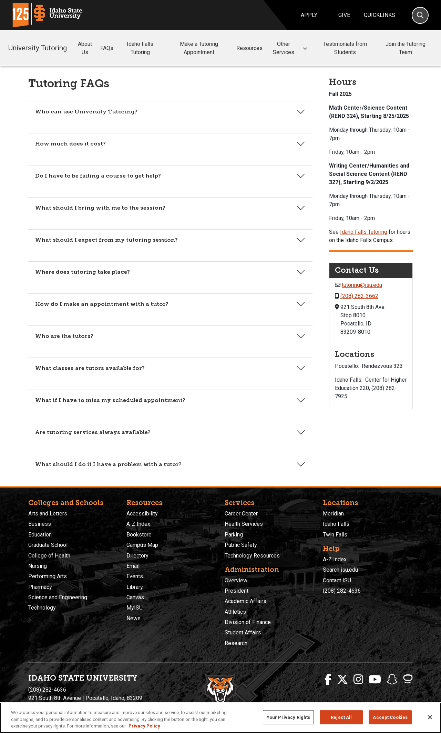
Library (134, 587)
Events (134, 576)
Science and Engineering (57, 597)
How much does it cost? (70, 143)
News (133, 618)
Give (344, 15)
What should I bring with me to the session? (100, 207)
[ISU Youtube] (375, 679)
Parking (234, 534)
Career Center (241, 513)
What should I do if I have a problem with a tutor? (108, 464)
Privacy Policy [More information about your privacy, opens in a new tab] (144, 726)
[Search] (420, 15)
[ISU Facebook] (328, 679)
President (236, 591)
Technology (42, 607)
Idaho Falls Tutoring (140, 48)
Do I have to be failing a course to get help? (98, 175)
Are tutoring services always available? (93, 432)
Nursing (37, 566)
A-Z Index (138, 524)
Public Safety (241, 545)
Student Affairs (243, 632)
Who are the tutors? (64, 336)
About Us (85, 48)
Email (133, 566)
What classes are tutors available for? (90, 368)
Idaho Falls (336, 524)
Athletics (235, 612)
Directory (137, 555)
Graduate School (48, 545)
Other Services (291, 48)
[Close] (430, 717)
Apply (309, 15)
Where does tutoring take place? (82, 272)
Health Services (244, 524)
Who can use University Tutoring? (86, 111)
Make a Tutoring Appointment (199, 48)
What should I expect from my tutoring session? (106, 240)
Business (39, 524)
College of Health (49, 555)
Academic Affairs (245, 601)
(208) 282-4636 (342, 591)
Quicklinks (379, 15)
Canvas (135, 597)
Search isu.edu (340, 569)
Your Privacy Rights (288, 717)
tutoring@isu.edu (362, 285)
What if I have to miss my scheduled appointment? (110, 400)
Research (236, 643)
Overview (236, 580)
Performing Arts (47, 576)
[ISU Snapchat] (392, 679)
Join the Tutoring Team (405, 48)
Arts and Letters (47, 513)
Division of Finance (248, 622)
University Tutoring (37, 48)
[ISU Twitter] (342, 679)
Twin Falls (335, 534)
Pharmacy (40, 587)
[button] (305, 48)
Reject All (341, 717)
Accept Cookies (390, 717)
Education (40, 534)
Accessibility (142, 513)
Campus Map (142, 545)
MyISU (134, 607)
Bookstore (139, 534)
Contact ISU (337, 580)
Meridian (333, 513)
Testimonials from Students (345, 48)
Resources (249, 48)
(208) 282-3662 (359, 296)
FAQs (106, 48)
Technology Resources (252, 555)
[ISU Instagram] (358, 679)
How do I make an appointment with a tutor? (101, 304)
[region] (220, 717)
